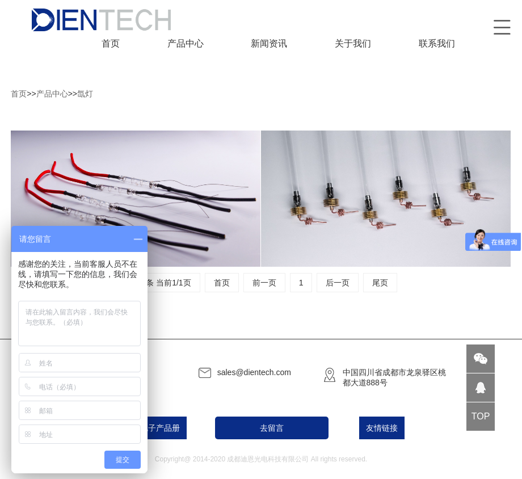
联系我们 (437, 43)
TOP (481, 416)
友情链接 (382, 427)
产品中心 (185, 43)
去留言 (272, 427)
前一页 (264, 282)
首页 (111, 43)
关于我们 (353, 43)
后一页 (338, 282)
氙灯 (85, 93)
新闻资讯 (269, 43)
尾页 (380, 282)
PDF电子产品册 (152, 427)
